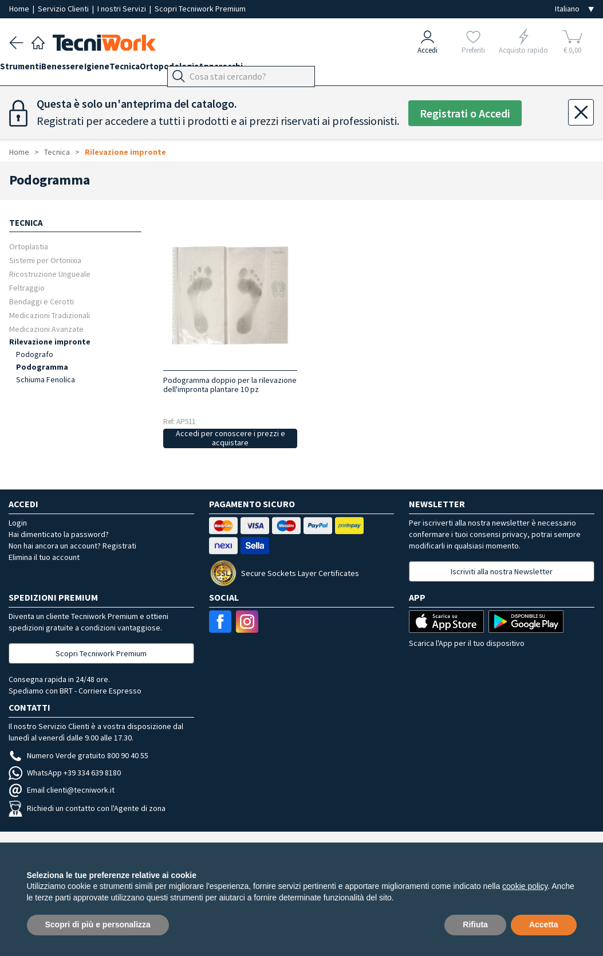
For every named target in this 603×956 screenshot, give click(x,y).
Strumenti (29, 69)
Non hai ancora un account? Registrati (72, 545)
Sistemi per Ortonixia (45, 260)
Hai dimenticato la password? (59, 534)
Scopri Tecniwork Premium (200, 8)
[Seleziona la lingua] (574, 9)
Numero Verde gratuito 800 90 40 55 (78, 755)
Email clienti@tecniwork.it (62, 790)
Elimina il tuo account (44, 557)
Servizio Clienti (64, 8)
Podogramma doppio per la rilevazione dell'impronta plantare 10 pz (230, 384)
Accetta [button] (543, 924)
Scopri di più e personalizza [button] (98, 924)
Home (20, 8)
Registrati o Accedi (465, 113)
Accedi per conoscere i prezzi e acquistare (230, 438)
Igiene (123, 69)
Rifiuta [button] (475, 924)
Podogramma (42, 366)
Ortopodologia (214, 69)
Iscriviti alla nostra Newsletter (502, 571)
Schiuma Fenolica (45, 379)
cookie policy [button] (524, 886)
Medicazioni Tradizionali (49, 315)
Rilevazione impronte (125, 152)
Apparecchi (275, 69)
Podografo (34, 354)
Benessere (81, 69)
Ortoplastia (28, 246)
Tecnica (160, 69)
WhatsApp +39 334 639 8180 (65, 772)
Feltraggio (27, 287)
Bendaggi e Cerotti (41, 301)
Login (18, 523)
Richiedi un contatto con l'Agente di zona (87, 808)
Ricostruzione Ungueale (49, 274)
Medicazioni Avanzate (46, 329)
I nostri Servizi (122, 8)
